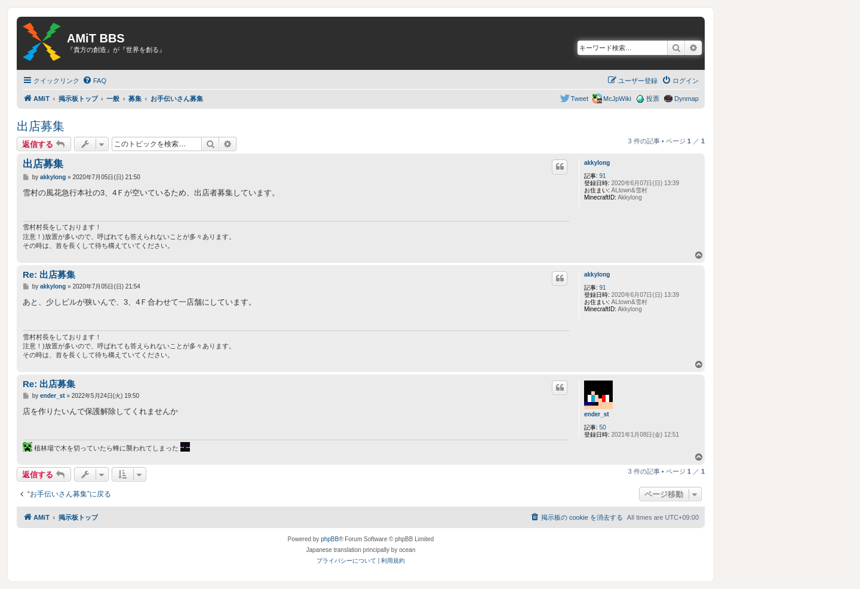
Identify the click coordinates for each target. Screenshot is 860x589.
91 (603, 176)
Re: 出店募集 (49, 274)
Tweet (579, 98)
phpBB (330, 539)
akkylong (597, 162)
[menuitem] (94, 80)
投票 (652, 98)
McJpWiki (617, 98)
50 (603, 427)
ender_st (596, 414)
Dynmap (686, 98)
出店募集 (40, 126)
